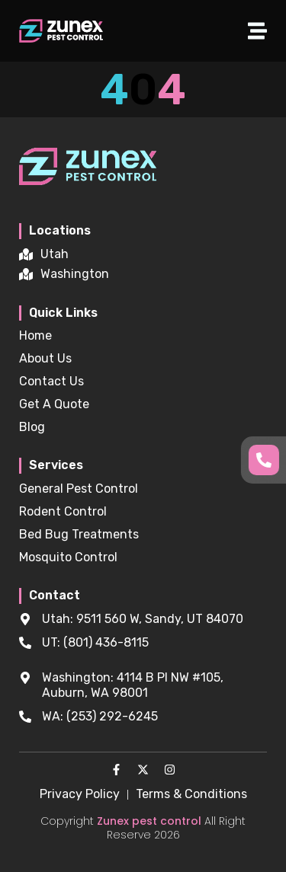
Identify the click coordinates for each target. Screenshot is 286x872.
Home (35, 335)
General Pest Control (78, 488)
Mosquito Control (68, 557)
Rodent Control (63, 511)
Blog (32, 427)
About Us (45, 358)
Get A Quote (54, 404)
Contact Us (51, 381)
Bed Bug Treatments (79, 534)
